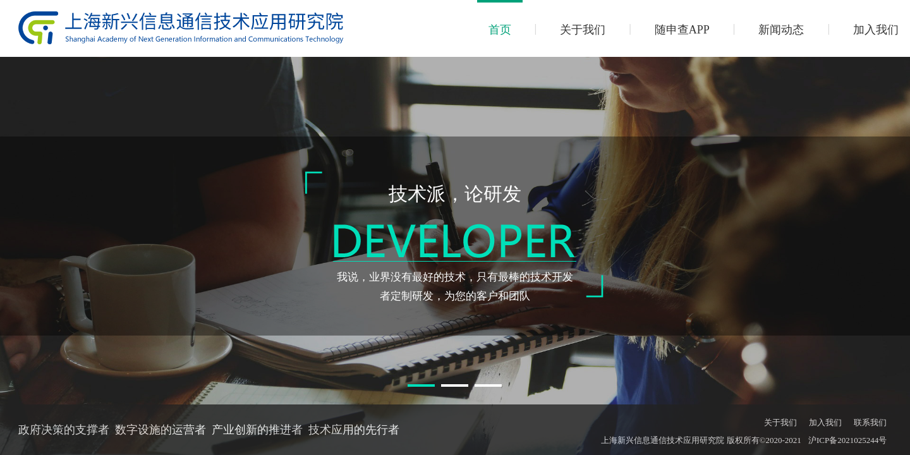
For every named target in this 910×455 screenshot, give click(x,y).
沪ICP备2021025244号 (847, 440)
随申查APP (682, 29)
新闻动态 (781, 29)
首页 (499, 29)
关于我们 (582, 29)
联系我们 (870, 422)
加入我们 (876, 29)
